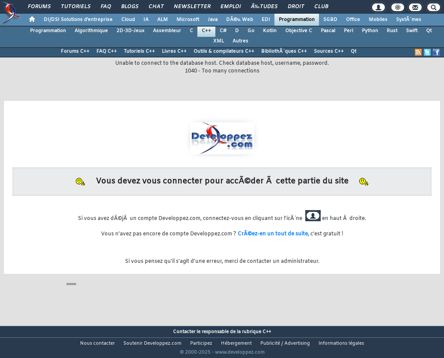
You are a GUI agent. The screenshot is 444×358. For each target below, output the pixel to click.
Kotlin (270, 31)
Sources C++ (329, 51)
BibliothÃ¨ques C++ (284, 51)
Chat (156, 6)
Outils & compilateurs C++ (224, 51)
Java (213, 20)
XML (218, 41)
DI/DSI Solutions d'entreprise (78, 20)
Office (353, 20)
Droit (296, 6)
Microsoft (187, 20)
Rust (392, 31)
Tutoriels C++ (139, 51)
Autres (240, 41)
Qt (429, 31)
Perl (348, 31)
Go (250, 31)
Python (370, 31)
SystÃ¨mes (408, 20)
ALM (162, 20)
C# (223, 31)
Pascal (328, 31)
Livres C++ (174, 51)
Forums (39, 6)
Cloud (128, 20)
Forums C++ (75, 51)
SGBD (330, 20)
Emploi (230, 6)
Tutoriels (75, 6)
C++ (206, 31)
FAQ (106, 6)
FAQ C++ (106, 51)
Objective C (298, 31)
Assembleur (167, 31)
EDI (266, 20)
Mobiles (378, 20)
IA (146, 20)
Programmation (297, 20)
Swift (411, 31)
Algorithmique (91, 31)
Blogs (129, 6)
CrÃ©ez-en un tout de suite (273, 234)
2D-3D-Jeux (130, 31)
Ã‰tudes (264, 6)
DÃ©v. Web (239, 20)
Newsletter (192, 6)
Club (321, 6)
